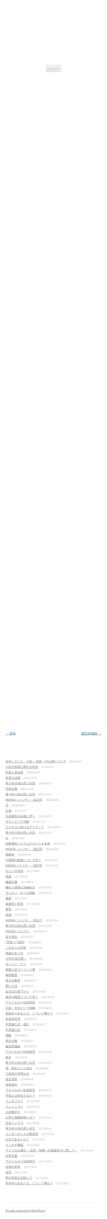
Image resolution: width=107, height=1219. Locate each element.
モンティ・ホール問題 (20, 893)
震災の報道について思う (21, 997)
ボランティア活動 (17, 822)
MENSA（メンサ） (17, 931)
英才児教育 (12, 980)
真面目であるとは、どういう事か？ (29, 1013)
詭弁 (10, 733)
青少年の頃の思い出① (20, 1128)
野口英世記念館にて (18, 1178)
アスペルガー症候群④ (20, 1002)
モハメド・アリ (15, 964)
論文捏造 (11, 1079)
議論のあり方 (14, 953)
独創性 (9, 854)
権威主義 (11, 882)
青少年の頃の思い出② (20, 1063)
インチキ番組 (14, 1145)
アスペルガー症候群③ (20, 1052)
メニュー (54, 68)
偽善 (8, 876)
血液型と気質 (14, 904)
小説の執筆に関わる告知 (21, 767)
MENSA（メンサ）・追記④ (23, 800)
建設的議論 (91, 733)
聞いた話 (11, 986)
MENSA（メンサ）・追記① (23, 920)
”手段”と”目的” (15, 942)
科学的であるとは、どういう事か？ (29, 1183)
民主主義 (11, 1041)
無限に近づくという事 (20, 969)
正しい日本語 (14, 871)
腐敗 (8, 898)
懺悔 (8, 1035)
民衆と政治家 (14, 772)
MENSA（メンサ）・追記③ (23, 849)
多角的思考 (12, 1019)
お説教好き (12, 1112)
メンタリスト (14, 1101)
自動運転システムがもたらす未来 (27, 843)
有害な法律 (12, 778)
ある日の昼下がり (17, 991)
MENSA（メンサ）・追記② (23, 865)
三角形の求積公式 (17, 1074)
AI (6, 838)
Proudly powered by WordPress (25, 1211)
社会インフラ (14, 1123)
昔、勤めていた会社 (18, 1068)
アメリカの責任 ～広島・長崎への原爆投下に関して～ (41, 1150)
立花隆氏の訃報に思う (20, 816)
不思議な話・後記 (17, 1024)
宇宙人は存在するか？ (20, 1095)
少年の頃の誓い (15, 958)
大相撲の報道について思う (23, 860)
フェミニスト (14, 1106)
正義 (8, 811)
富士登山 (11, 937)
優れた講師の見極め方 (20, 887)
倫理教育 (11, 975)
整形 (8, 909)
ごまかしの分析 (15, 948)
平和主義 (11, 789)
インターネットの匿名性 (21, 1134)
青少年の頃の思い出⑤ (20, 794)
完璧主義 (11, 1156)
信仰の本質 (12, 1167)
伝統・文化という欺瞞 (20, 1008)
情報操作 (11, 1084)
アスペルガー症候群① (20, 1161)
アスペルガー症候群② (20, 1090)
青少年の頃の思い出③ (20, 926)
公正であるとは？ (17, 1139)
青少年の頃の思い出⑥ (20, 783)
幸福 (8, 915)
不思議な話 (12, 1030)
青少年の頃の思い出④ (20, 832)
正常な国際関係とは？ (20, 1117)
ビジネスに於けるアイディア (24, 827)
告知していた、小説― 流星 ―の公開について (35, 761)
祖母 (8, 1172)
